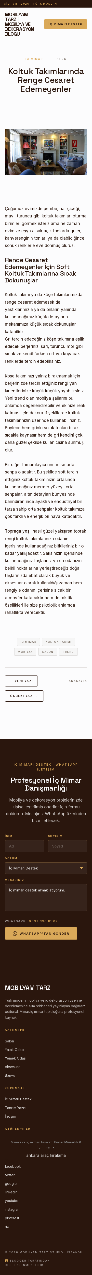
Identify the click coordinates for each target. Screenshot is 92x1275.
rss (7, 1226)
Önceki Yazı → (24, 696)
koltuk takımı (58, 641)
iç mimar (28, 641)
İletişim (10, 1116)
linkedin (11, 1192)
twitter (10, 1175)
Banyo (10, 1075)
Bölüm (11, 858)
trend (68, 652)
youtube (11, 1201)
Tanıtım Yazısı (15, 1108)
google (11, 1183)
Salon (9, 1041)
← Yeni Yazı (21, 681)
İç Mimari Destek (66, 24)
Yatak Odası (14, 1050)
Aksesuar (12, 1067)
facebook (13, 1166)
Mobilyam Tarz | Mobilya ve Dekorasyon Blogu (19, 24)
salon (47, 652)
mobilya (25, 652)
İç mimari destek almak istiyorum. (46, 897)
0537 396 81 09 (43, 921)
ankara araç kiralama (46, 1155)
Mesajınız (14, 880)
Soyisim (55, 836)
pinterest (12, 1218)
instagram (12, 1209)
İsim (9, 836)
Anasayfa (78, 681)
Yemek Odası (15, 1058)
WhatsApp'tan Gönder (41, 933)
